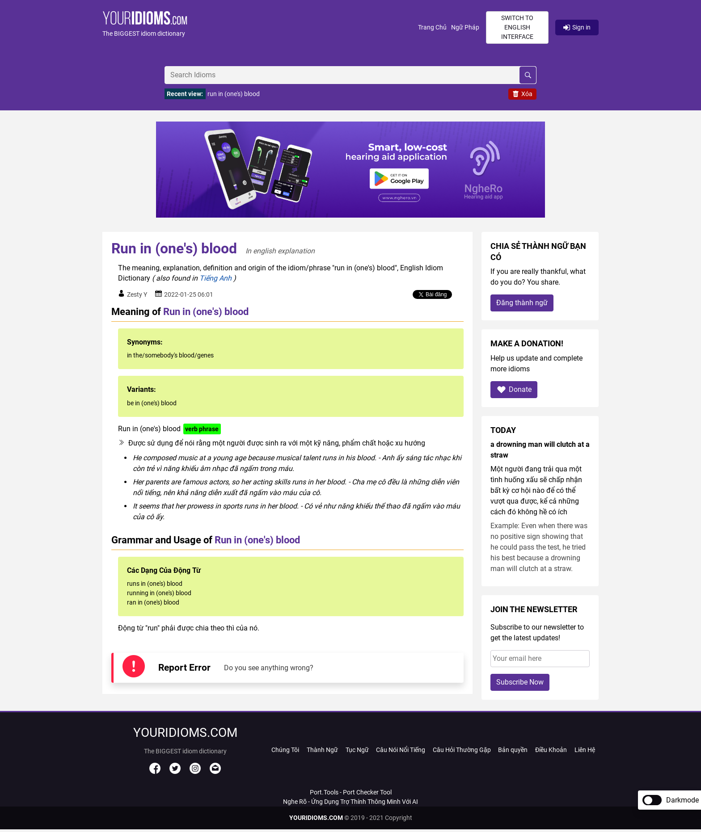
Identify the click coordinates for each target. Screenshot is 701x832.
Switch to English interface (517, 27)
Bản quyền (513, 749)
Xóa (522, 93)
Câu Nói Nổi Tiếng (400, 749)
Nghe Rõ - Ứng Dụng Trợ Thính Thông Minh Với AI (350, 801)
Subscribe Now (520, 682)
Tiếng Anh (215, 278)
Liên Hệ (584, 749)
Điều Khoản (551, 749)
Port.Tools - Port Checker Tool (351, 792)
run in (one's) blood (233, 93)
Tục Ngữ (357, 749)
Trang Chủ (432, 27)
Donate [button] (514, 389)
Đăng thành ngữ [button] (522, 302)
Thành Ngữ (322, 749)
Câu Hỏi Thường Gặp (462, 749)
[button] (260, 27)
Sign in (577, 27)
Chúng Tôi (285, 749)
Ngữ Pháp (465, 27)
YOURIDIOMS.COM (316, 817)
